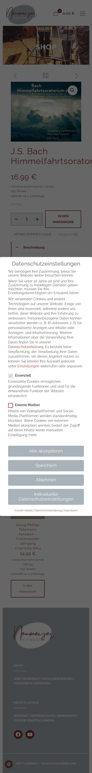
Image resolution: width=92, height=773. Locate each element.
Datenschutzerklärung (25, 347)
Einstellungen (28, 366)
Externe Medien (26, 405)
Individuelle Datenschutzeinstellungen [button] (46, 497)
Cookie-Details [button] (23, 510)
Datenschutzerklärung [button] (48, 510)
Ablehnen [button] (46, 479)
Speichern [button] (46, 465)
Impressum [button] (71, 510)
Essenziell (21, 375)
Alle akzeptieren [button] (46, 451)
